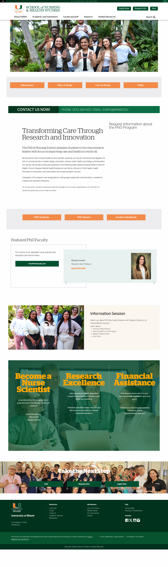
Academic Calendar (56, 533)
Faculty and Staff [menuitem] (70, 17)
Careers (90, 533)
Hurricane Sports (93, 531)
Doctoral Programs (47, 25)
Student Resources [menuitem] (106, 17)
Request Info (140, 8)
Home (13, 25)
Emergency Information (135, 554)
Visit (154, 8)
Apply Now (124, 8)
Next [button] (154, 283)
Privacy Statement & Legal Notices (112, 554)
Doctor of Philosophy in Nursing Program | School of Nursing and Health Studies (85, 25)
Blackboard (53, 536)
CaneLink (52, 531)
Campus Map (129, 526)
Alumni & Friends (93, 526)
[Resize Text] (149, 24)
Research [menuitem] (88, 17)
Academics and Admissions (28, 25)
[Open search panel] (151, 17)
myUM (51, 528)
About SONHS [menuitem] (20, 17)
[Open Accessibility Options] (3, 1)
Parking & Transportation (134, 528)
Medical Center (92, 528)
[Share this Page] (155, 24)
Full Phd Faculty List (37, 281)
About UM (52, 526)
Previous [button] (66, 283)
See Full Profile (78, 286)
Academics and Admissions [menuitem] (45, 17)
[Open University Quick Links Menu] (165, 1)
